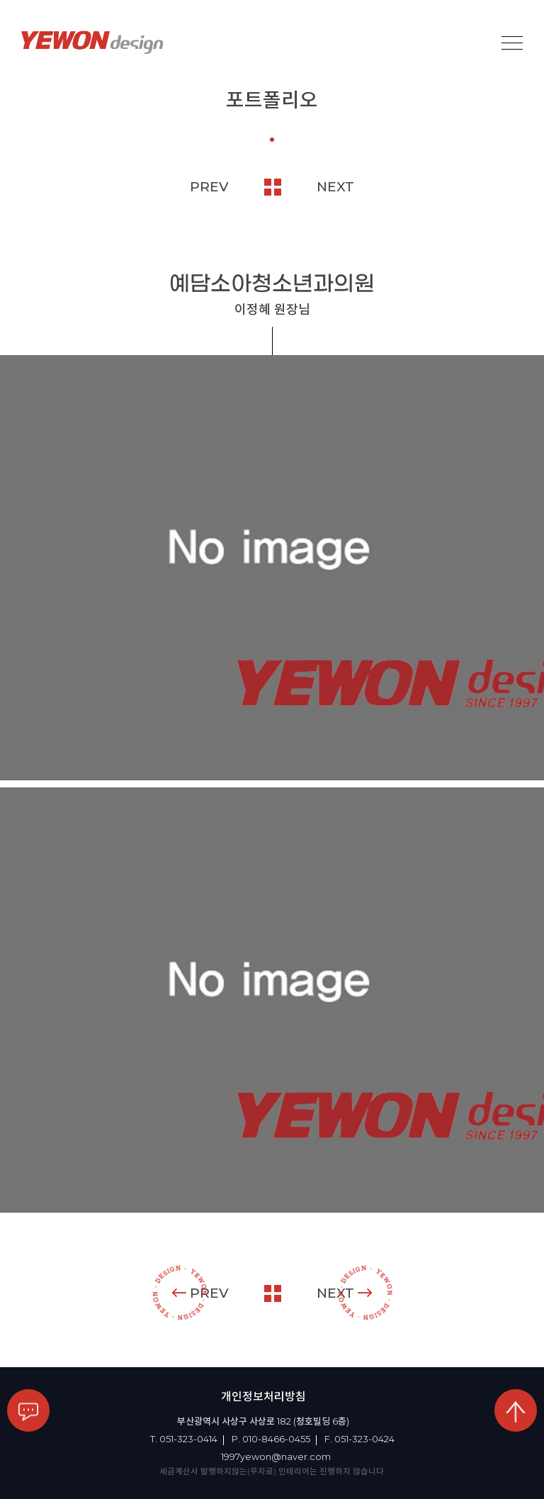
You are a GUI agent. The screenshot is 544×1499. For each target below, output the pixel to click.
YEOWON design (92, 42)
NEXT (335, 187)
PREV (209, 187)
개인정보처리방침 (263, 1396)
